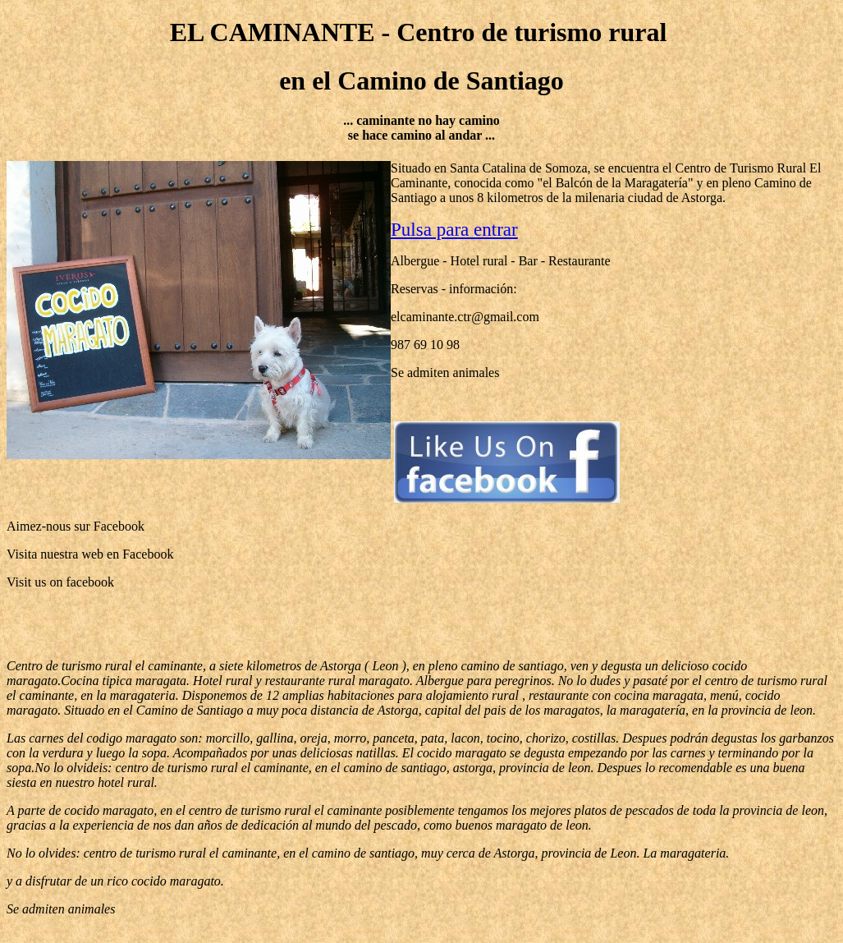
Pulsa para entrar (454, 229)
